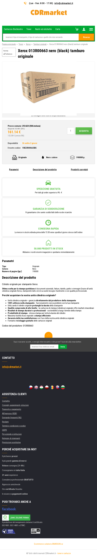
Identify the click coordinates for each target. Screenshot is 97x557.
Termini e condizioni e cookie (14, 426)
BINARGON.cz (57, 544)
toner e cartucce (64, 553)
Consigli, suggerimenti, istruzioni (15, 405)
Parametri (14, 169)
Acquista (84, 131)
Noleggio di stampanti (11, 438)
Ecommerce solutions (43, 544)
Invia (62, 346)
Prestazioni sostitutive (11, 442)
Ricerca (86, 37)
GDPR (4, 430)
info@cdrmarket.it (63, 3)
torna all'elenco (7, 52)
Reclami (5, 422)
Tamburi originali (40, 44)
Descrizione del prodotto (45, 169)
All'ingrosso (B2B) (9, 413)
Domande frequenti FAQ (11, 417)
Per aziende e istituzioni (12, 434)
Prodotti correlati (79, 169)
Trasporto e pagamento (11, 409)
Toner (21, 44)
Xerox (28, 44)
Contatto (6, 401)
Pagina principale (9, 44)
